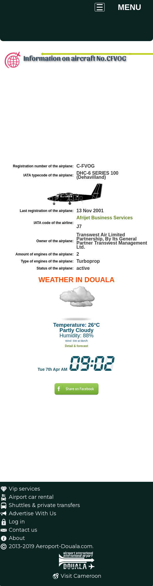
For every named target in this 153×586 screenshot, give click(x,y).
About (17, 538)
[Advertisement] (76, 118)
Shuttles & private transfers (44, 505)
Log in (17, 521)
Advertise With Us (32, 513)
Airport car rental (31, 497)
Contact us (23, 530)
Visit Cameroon (81, 576)
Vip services (24, 489)
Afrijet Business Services (104, 217)
